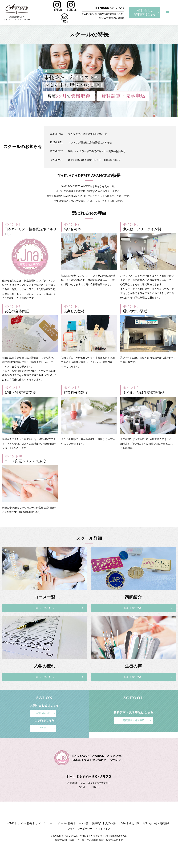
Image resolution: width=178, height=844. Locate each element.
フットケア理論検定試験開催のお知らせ (90, 142)
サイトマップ (103, 827)
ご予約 (42, 728)
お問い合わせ (42, 714)
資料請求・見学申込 (133, 721)
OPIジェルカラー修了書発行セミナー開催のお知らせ (97, 151)
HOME (10, 822)
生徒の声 (134, 822)
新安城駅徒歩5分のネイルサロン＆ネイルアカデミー (17, 12)
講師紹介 (97, 822)
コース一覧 (82, 822)
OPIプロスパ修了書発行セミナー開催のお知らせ (94, 160)
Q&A (123, 822)
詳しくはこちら (44, 608)
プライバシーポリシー (80, 827)
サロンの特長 (24, 822)
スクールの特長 (64, 822)
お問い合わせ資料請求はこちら (145, 12)
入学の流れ (111, 822)
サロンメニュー (43, 822)
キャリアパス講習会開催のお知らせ (87, 133)
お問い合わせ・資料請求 (156, 822)
